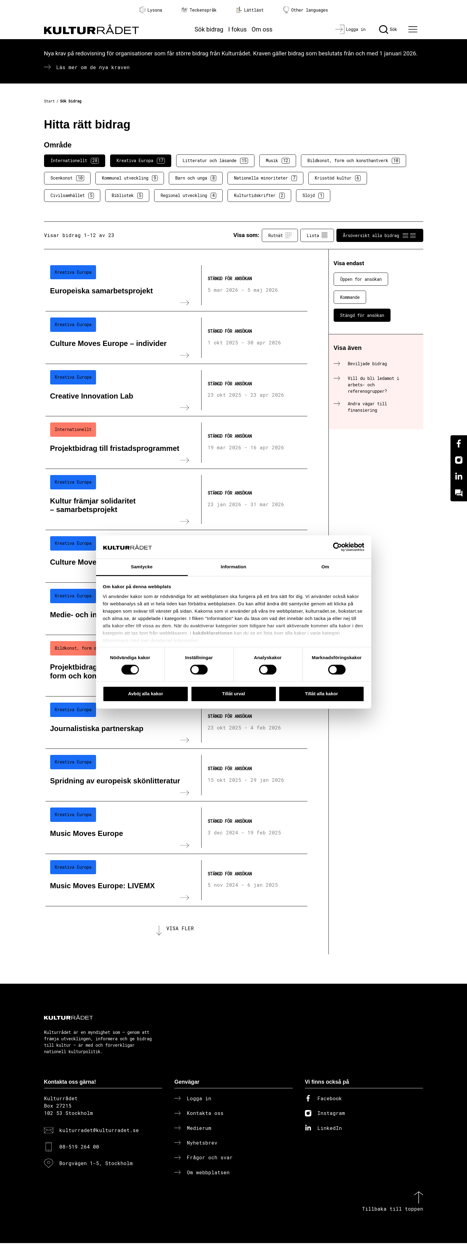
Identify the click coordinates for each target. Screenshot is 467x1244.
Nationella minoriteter (265, 178)
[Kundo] (458, 493)
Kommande (350, 297)
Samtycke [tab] (142, 567)
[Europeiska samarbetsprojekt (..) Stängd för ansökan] (176, 285)
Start (49, 100)
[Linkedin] (458, 476)
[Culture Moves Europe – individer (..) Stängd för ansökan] (176, 337)
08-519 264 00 (79, 1147)
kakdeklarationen (213, 633)
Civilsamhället (72, 195)
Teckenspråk (199, 10)
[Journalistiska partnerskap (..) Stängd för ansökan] (176, 722)
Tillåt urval (233, 693)
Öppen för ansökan (361, 279)
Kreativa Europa (141, 161)
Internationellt (74, 161)
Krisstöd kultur (338, 178)
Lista (317, 235)
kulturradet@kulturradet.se (99, 1131)
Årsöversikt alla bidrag (380, 235)
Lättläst (250, 10)
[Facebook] (458, 443)
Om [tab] (325, 567)
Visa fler (180, 928)
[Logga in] (350, 29)
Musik (278, 161)
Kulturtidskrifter (259, 195)
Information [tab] (233, 567)
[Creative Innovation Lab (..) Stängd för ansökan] (176, 390)
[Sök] (388, 29)
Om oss (262, 29)
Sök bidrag (209, 29)
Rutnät (279, 235)
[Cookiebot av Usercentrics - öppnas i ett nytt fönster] (337, 546)
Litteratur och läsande (215, 161)
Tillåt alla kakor (321, 693)
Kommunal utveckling (130, 178)
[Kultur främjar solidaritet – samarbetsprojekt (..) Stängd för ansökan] (176, 499)
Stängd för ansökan (362, 315)
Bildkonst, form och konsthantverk (353, 161)
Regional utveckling (188, 195)
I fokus (237, 29)
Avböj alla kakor (145, 693)
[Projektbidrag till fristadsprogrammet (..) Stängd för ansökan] (176, 442)
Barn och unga (195, 178)
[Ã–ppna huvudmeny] (413, 29)
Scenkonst (67, 178)
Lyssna (150, 9)
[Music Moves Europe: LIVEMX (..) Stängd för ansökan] (176, 880)
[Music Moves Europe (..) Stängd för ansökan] (176, 827)
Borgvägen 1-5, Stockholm (96, 1164)
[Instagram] (458, 460)
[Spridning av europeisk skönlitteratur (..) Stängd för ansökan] (176, 775)
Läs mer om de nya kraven (93, 67)
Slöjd (313, 195)
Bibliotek (127, 195)
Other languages (305, 9)
